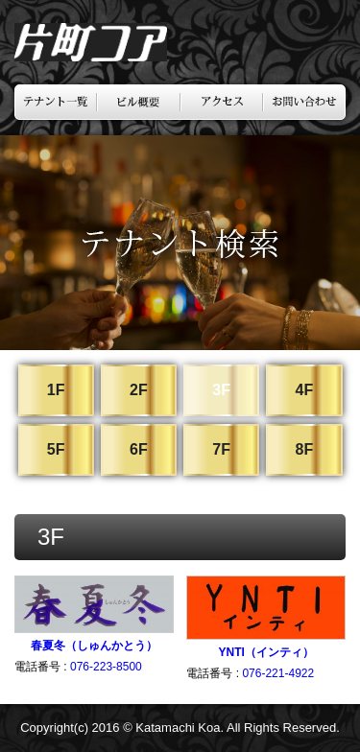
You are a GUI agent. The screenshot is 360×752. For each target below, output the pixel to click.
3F (221, 390)
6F (139, 449)
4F (304, 390)
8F (304, 449)
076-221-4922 (278, 673)
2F (139, 390)
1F (56, 390)
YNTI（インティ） (266, 652)
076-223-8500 (106, 666)
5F (56, 449)
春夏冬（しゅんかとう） (94, 645)
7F (221, 449)
